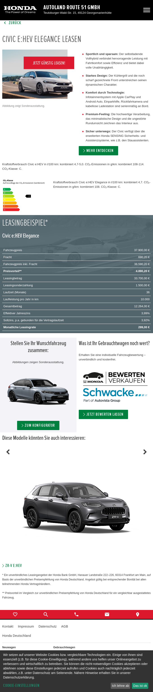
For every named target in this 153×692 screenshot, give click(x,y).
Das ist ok (140, 685)
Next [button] (145, 451)
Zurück (11, 23)
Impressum (26, 626)
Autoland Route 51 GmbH (71, 7)
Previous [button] (7, 451)
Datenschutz (47, 626)
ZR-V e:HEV (13, 566)
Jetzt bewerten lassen (105, 414)
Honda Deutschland (16, 635)
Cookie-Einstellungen (21, 685)
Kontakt (7, 626)
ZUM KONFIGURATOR (40, 425)
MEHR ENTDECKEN (99, 151)
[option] (76, 510)
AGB (64, 626)
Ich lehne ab (120, 685)
